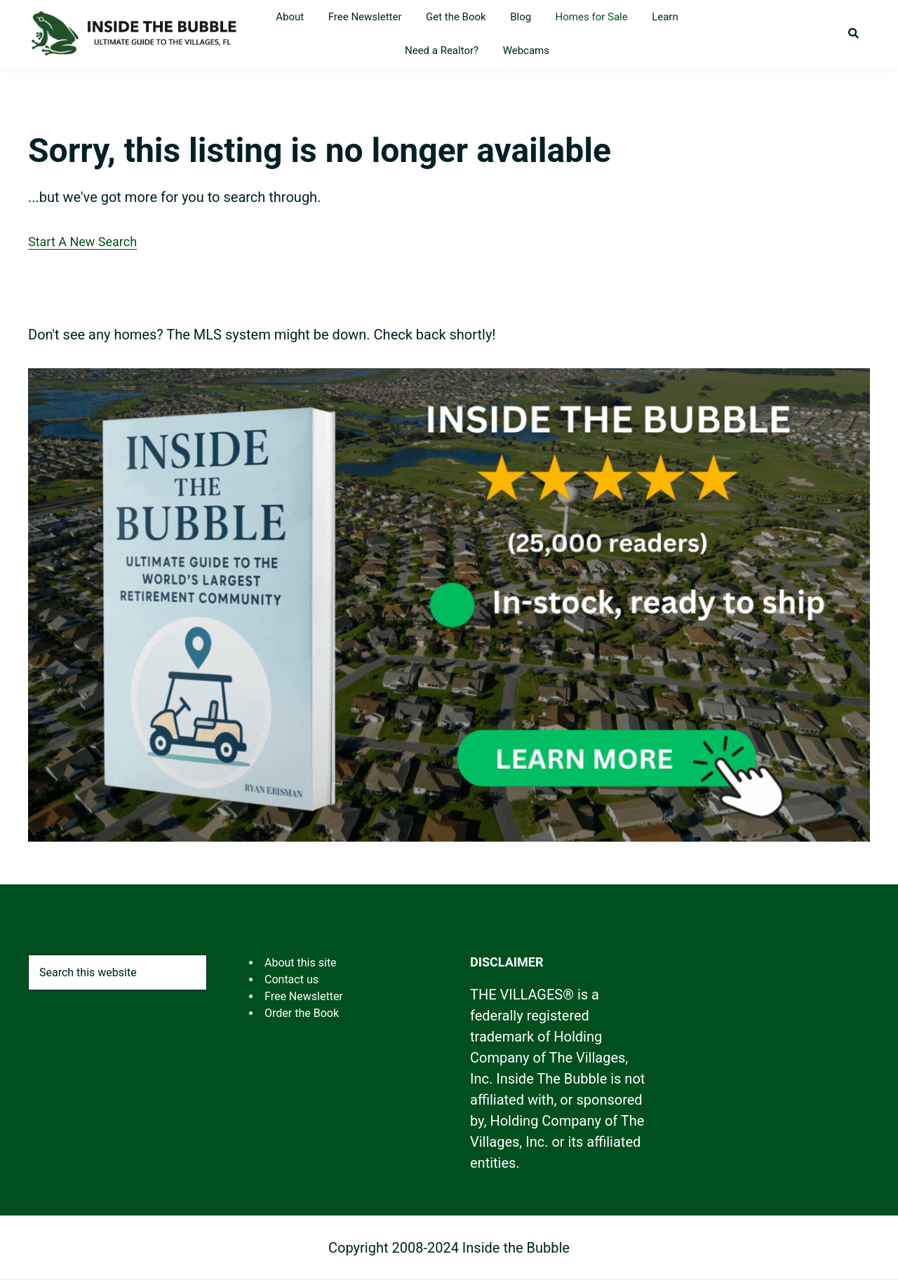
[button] (853, 33)
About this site (300, 962)
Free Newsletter (303, 996)
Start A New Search (82, 241)
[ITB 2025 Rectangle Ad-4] (449, 379)
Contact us (291, 979)
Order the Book (301, 1013)
